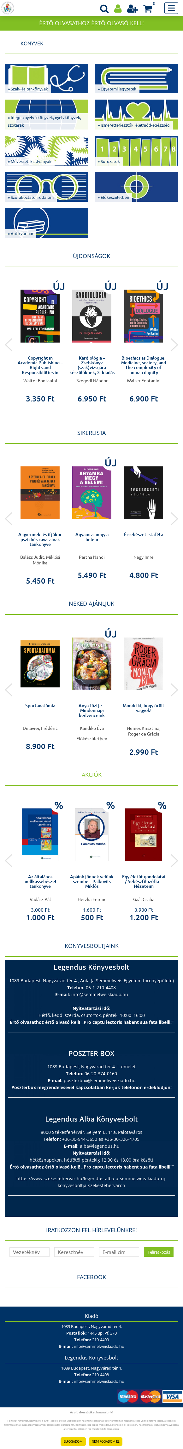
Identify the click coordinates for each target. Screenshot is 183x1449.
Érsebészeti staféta (143, 534)
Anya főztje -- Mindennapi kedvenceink (92, 710)
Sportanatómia (40, 705)
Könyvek (32, 43)
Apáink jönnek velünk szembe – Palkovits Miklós (92, 881)
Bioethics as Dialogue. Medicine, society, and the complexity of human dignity (143, 365)
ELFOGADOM (73, 1441)
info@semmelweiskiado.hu (99, 994)
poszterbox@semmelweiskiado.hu (100, 1080)
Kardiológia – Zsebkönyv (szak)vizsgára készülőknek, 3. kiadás (92, 365)
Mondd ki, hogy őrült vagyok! (143, 708)
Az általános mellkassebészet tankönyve (40, 881)
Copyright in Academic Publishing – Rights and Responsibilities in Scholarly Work (40, 367)
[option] (40, 339)
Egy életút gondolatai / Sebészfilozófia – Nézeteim (143, 881)
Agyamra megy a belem (92, 537)
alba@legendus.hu (100, 1146)
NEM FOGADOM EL (105, 1441)
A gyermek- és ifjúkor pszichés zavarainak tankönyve (40, 539)
